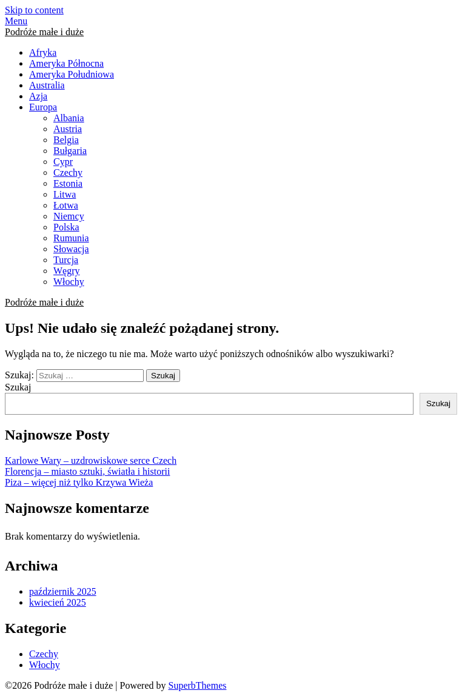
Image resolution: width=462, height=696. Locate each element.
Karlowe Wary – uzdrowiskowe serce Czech (90, 460)
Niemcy (68, 216)
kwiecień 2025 (57, 602)
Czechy (67, 172)
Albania (68, 118)
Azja (38, 96)
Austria (67, 129)
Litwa (64, 194)
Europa (43, 107)
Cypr (63, 161)
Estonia (67, 183)
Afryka (42, 52)
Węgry (66, 271)
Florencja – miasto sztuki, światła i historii (87, 471)
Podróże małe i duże (44, 32)
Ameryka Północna (66, 63)
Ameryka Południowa (71, 74)
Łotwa (65, 205)
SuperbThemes (198, 685)
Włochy (68, 281)
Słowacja (71, 249)
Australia (47, 85)
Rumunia (71, 238)
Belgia (66, 140)
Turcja (65, 260)
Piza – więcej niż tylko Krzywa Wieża (79, 482)
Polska (66, 227)
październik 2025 (62, 591)
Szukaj (18, 387)
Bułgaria (70, 151)
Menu (16, 21)
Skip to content (34, 10)
